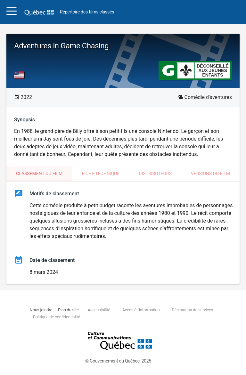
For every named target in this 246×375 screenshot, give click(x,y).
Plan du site (68, 309)
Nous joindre (41, 309)
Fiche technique (100, 173)
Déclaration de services (192, 309)
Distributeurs (155, 173)
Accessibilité (98, 309)
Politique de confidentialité (56, 316)
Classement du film (39, 173)
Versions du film (210, 173)
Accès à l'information (141, 309)
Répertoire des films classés (87, 12)
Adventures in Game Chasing (61, 45)
